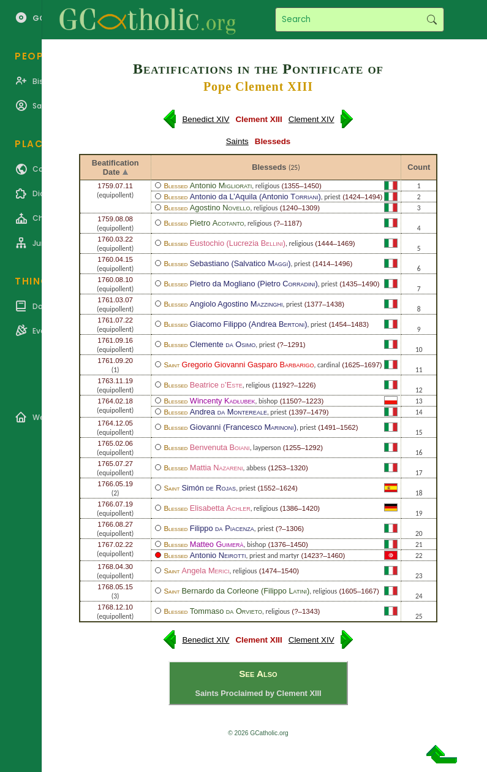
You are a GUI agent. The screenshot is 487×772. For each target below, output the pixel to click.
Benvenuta (220, 447)
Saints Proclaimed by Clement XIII (258, 693)
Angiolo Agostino (236, 303)
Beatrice (216, 384)
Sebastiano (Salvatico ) (240, 263)
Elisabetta (220, 508)
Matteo (217, 544)
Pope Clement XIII (258, 86)
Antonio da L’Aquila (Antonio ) (255, 196)
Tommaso (226, 611)
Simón (208, 487)
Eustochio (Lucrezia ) (237, 243)
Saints (237, 141)
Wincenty (222, 400)
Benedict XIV (205, 119)
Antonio (221, 185)
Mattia (216, 467)
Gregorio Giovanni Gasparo (247, 364)
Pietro (217, 222)
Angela (205, 570)
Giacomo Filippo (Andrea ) (249, 324)
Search (431, 19)
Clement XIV (311, 119)
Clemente (222, 344)
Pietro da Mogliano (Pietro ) (254, 283)
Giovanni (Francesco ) (243, 427)
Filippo (222, 528)
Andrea (228, 411)
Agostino (220, 207)
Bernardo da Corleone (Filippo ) (245, 590)
